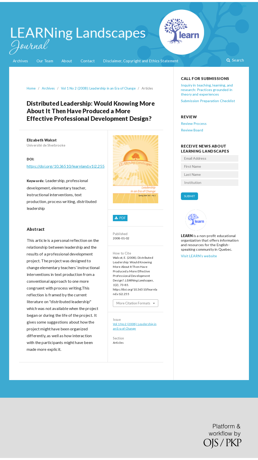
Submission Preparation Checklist (208, 101)
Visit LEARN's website (199, 256)
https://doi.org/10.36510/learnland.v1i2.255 (66, 166)
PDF (122, 218)
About (66, 61)
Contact (88, 61)
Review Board (192, 130)
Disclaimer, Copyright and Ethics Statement (141, 61)
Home (31, 88)
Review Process (194, 123)
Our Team (45, 61)
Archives (20, 61)
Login (242, 6)
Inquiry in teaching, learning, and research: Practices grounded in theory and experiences (207, 89)
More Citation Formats (133, 303)
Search (237, 60)
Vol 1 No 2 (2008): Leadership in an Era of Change (98, 88)
